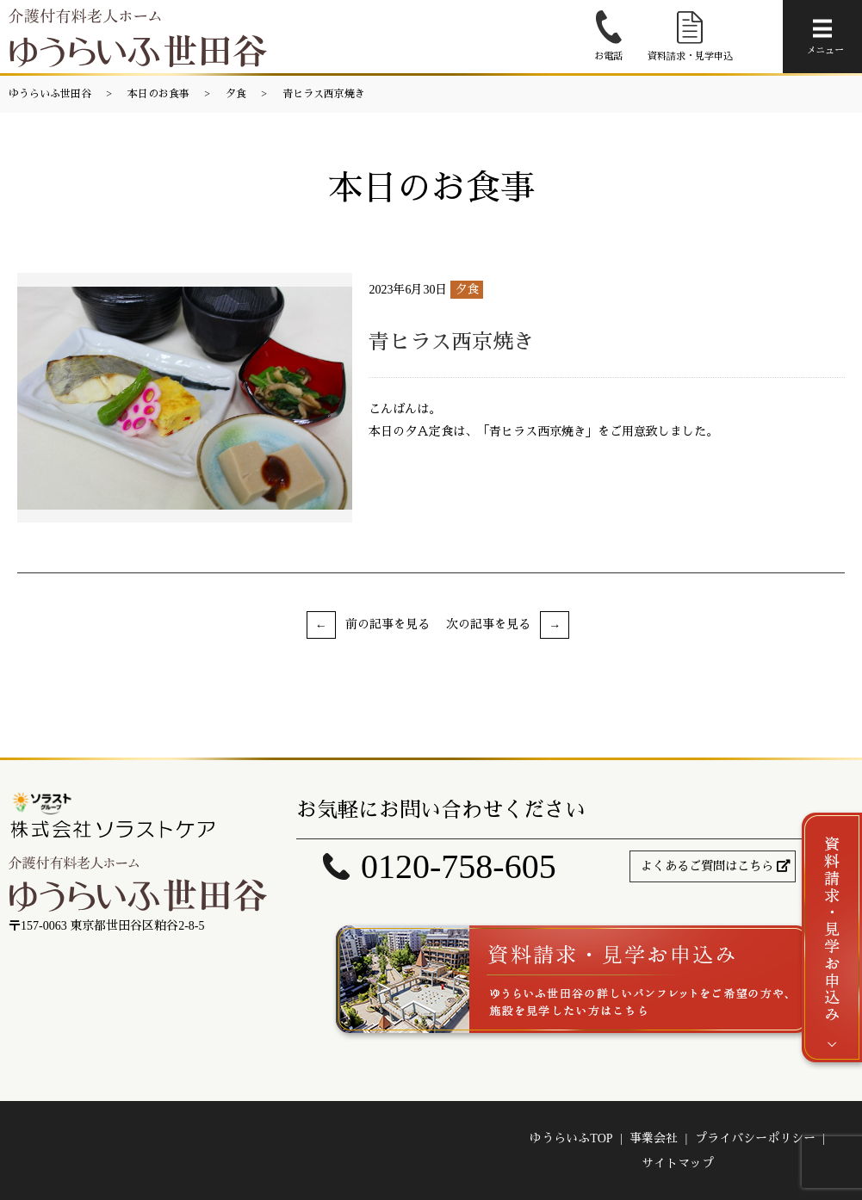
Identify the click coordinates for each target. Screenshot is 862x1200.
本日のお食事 (158, 94)
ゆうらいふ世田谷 (50, 94)
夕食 (236, 94)
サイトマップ (678, 1163)
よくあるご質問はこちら (707, 866)
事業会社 (653, 1138)
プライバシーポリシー (755, 1138)
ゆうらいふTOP (571, 1138)
